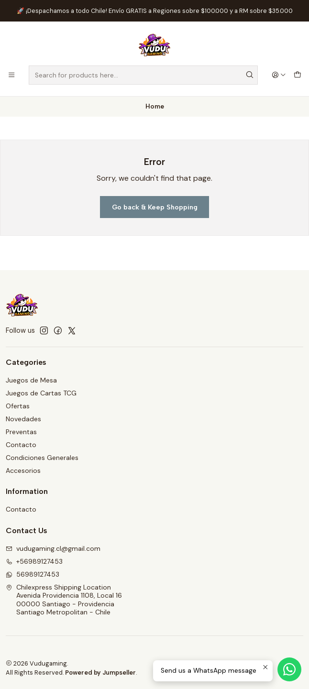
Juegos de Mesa (31, 380)
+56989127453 (34, 561)
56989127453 (32, 574)
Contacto (21, 444)
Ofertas (18, 406)
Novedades (23, 419)
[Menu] (11, 75)
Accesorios (23, 470)
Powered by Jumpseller (100, 672)
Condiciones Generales (42, 457)
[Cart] (297, 75)
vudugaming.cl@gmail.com (53, 548)
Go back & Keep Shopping (155, 207)
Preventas (21, 431)
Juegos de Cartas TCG (41, 393)
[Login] (278, 75)
